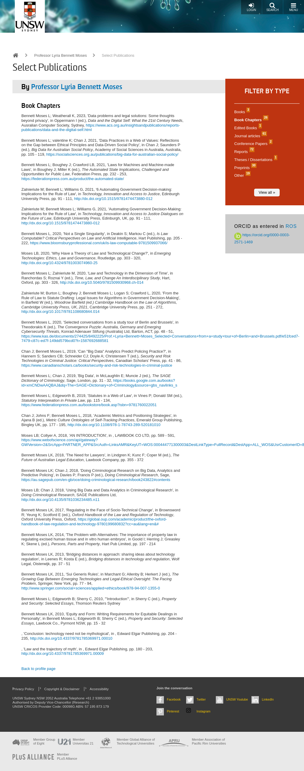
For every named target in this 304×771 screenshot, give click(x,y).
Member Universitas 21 (83, 741)
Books (241, 112)
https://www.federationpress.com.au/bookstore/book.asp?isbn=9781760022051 (89, 405)
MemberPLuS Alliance (67, 756)
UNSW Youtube (237, 699)
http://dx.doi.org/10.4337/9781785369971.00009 (62, 653)
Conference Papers (252, 143)
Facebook (173, 699)
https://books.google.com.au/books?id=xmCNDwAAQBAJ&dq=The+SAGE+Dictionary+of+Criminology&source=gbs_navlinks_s (99, 382)
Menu (293, 7)
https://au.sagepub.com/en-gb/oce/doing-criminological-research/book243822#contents (95, 479)
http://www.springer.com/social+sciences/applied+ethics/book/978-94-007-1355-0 (90, 588)
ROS (291, 226)
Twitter (201, 699)
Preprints (244, 167)
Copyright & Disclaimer (62, 689)
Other (241, 175)
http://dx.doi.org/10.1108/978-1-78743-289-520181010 (113, 424)
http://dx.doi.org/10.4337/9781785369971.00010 (71, 638)
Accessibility (99, 689)
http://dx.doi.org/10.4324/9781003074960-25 (59, 263)
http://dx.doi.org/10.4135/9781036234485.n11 (60, 499)
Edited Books (247, 128)
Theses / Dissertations (255, 159)
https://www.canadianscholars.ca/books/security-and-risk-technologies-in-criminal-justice (96, 365)
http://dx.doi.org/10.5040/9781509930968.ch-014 (101, 282)
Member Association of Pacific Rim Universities (209, 741)
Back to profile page (38, 668)
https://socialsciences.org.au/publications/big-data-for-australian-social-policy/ (112, 154)
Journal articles (249, 136)
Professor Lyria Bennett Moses (60, 55)
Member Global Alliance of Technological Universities (136, 741)
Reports (243, 151)
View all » (267, 192)
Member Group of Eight (44, 741)
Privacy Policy (23, 689)
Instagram (203, 711)
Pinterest (173, 711)
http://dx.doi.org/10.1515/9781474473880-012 (113, 198)
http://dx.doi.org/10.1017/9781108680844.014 (60, 311)
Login (251, 7)
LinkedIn (268, 699)
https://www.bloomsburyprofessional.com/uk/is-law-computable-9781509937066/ (98, 243)
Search (272, 7)
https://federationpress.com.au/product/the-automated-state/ (72, 178)
